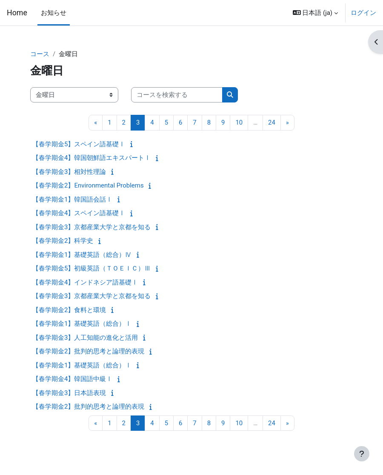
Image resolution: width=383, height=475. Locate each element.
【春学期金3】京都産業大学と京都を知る (91, 227)
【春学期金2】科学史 (62, 241)
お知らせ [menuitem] (53, 13)
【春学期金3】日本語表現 (69, 393)
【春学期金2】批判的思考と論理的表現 (88, 351)
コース (39, 54)
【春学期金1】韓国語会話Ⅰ (72, 199)
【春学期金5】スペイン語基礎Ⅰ (78, 144)
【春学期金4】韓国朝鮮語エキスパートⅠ (91, 158)
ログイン (363, 13)
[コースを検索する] (177, 94)
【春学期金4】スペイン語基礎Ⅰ (78, 213)
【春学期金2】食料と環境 (69, 310)
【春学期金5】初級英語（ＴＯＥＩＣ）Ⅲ (91, 268)
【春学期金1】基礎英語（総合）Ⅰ (81, 323)
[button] (315, 13)
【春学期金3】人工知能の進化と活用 (85, 337)
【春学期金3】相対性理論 (69, 172)
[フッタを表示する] (361, 453)
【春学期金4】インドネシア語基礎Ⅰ (85, 282)
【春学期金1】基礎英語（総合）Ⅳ (81, 255)
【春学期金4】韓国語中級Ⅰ (72, 379)
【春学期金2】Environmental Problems (88, 185)
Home (17, 13)
